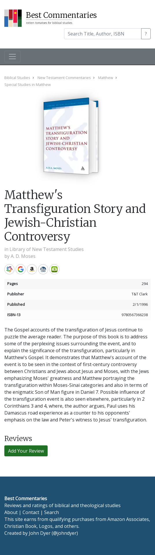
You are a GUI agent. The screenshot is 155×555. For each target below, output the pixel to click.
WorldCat (9, 269)
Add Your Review (26, 451)
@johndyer (64, 533)
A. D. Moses (23, 256)
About (11, 512)
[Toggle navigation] (12, 56)
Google (21, 269)
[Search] (102, 33)
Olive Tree (54, 269)
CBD (43, 269)
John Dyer (40, 533)
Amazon (32, 269)
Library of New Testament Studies (47, 249)
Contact (31, 512)
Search (51, 512)
